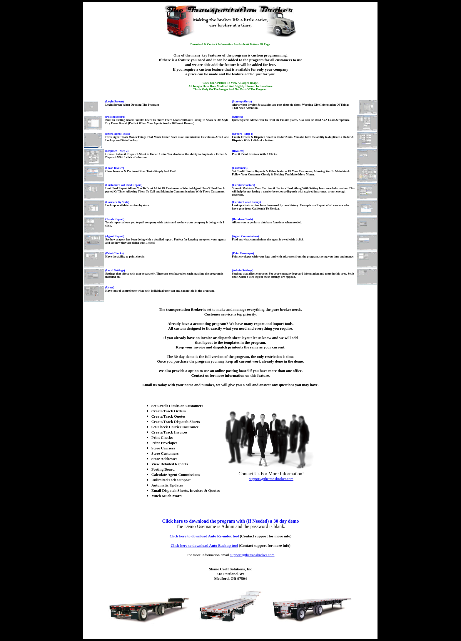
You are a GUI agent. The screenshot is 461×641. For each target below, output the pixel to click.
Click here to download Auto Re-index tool (204, 536)
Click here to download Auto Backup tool (204, 545)
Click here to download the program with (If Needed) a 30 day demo (230, 521)
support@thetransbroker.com (271, 478)
